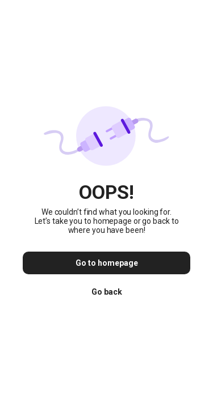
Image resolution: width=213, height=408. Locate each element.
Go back (106, 291)
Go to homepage (107, 262)
